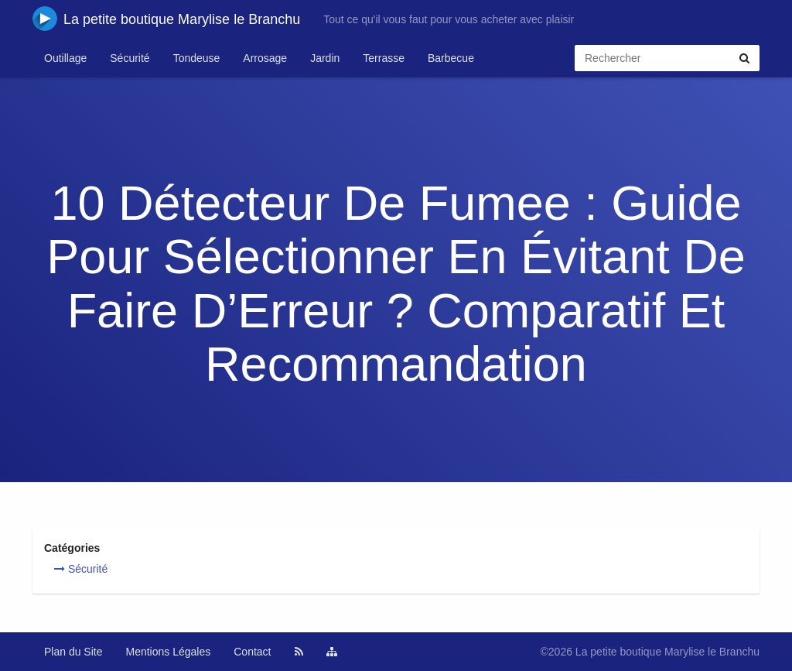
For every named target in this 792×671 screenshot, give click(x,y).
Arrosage (265, 58)
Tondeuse (196, 58)
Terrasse (384, 58)
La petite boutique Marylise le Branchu (166, 18)
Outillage (65, 58)
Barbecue (451, 58)
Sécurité (129, 58)
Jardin (325, 58)
